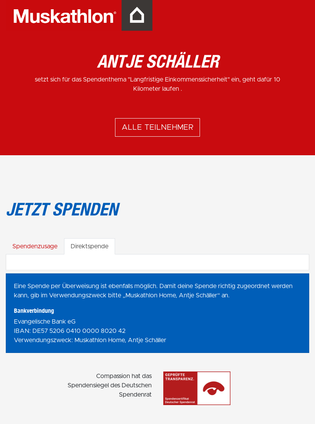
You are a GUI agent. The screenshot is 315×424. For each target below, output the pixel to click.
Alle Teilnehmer (157, 127)
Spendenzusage (35, 246)
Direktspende (89, 246)
